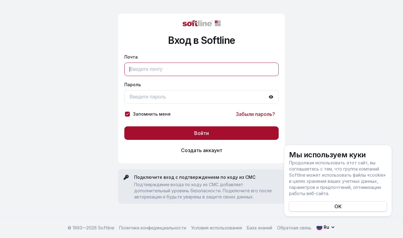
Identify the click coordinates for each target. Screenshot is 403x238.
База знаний (259, 227)
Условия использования (216, 227)
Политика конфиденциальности (152, 227)
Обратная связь (294, 227)
